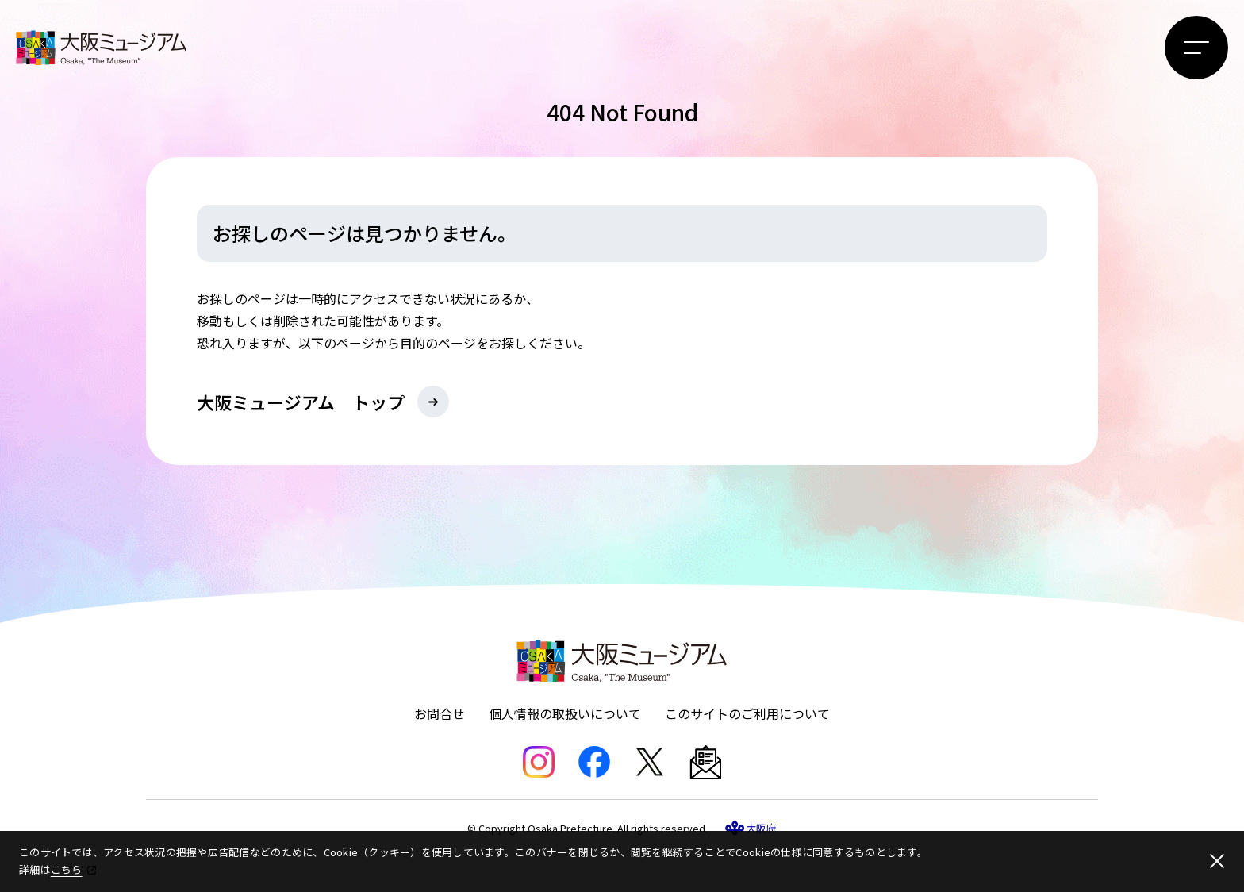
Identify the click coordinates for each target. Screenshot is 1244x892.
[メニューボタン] (1196, 47)
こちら (67, 869)
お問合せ (439, 713)
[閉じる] (1217, 861)
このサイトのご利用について (747, 713)
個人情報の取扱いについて (565, 713)
